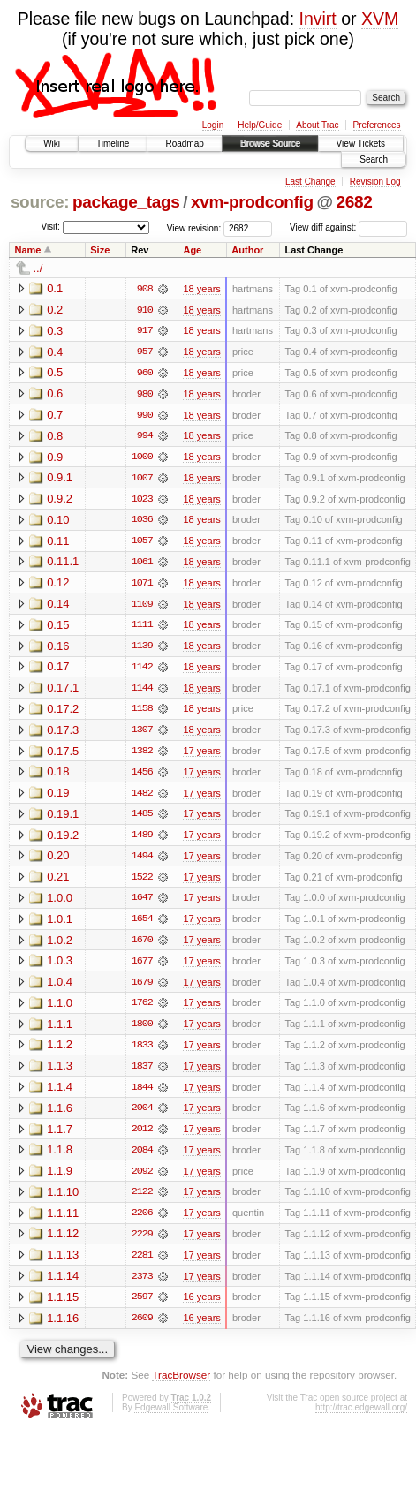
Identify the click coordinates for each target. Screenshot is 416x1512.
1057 (142, 543)
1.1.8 (59, 1157)
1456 (142, 776)
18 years (201, 289)
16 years (201, 1306)
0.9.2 (59, 500)
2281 (142, 1264)
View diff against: (348, 227)
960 (145, 374)
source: (40, 202)
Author (247, 250)
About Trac (317, 125)
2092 (142, 1179)
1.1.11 (63, 1221)
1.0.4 (59, 987)
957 (145, 352)
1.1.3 (59, 1072)
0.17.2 (63, 712)
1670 (142, 946)
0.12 (58, 585)
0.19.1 (63, 818)
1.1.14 (63, 1284)
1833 (142, 1052)
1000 (142, 458)
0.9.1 (59, 479)
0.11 (58, 542)
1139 (142, 649)
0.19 (58, 797)
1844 (142, 1094)
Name (28, 250)
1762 (142, 1009)
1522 (142, 882)
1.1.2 (59, 1051)
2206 (142, 1221)
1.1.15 (63, 1305)
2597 (142, 1306)
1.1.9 (59, 1178)
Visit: (50, 226)
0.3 (55, 330)
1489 (142, 840)
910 (145, 310)
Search (373, 159)
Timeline (112, 143)
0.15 (58, 627)
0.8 (55, 436)
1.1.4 (59, 1093)
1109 (142, 607)
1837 (142, 1073)
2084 (142, 1158)
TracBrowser (181, 1384)
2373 (142, 1285)
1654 (142, 925)
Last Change (310, 181)
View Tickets (361, 143)
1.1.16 (63, 1327)
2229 (142, 1243)
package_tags (126, 202)
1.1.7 (59, 1136)
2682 (355, 202)
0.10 (58, 521)
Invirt (318, 18)
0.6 (55, 394)
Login (212, 125)
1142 (142, 670)
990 (145, 416)
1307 (142, 734)
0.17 (58, 670)
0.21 (58, 881)
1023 (142, 501)
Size (100, 250)
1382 (142, 755)
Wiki (51, 143)
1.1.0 (59, 1009)
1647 (142, 903)
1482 (142, 797)
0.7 (55, 415)
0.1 (55, 288)
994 (145, 437)
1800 (142, 1031)
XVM (379, 18)
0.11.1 (63, 564)
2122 (142, 1200)
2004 (142, 1115)
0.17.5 (63, 754)
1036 (142, 522)
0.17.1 (63, 691)
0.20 (58, 860)
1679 (142, 988)
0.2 (55, 309)
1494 (142, 861)
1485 (142, 819)
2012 (142, 1137)
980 (145, 395)
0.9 (55, 458)
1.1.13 (63, 1263)
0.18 (58, 775)
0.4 (55, 352)
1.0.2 (59, 945)
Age (192, 250)
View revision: (194, 227)
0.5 (55, 373)
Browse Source (270, 143)
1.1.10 (63, 1199)
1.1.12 (63, 1242)
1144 (142, 691)
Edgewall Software (171, 1417)
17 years (201, 755)
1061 (142, 564)
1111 (142, 628)
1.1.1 (59, 1030)
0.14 (58, 606)
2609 (142, 1327)
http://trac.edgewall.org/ (361, 1417)
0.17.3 (63, 733)
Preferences (377, 125)
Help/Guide (260, 125)
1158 (142, 713)
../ (38, 268)
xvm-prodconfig (252, 202)
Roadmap (184, 143)
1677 (142, 967)
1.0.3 (59, 966)
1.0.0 (59, 903)
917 (145, 331)
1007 (142, 479)
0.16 (58, 648)
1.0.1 (59, 924)
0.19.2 (63, 839)
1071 (142, 585)
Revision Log (375, 181)
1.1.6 (59, 1115)
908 (145, 289)
